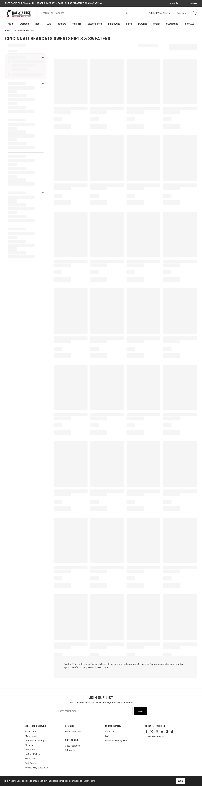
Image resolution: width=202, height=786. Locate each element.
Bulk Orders (30, 763)
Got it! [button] (180, 781)
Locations (192, 3)
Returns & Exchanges (35, 740)
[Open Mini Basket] (195, 13)
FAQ (107, 736)
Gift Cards (70, 750)
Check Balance (72, 745)
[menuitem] (11, 24)
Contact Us (30, 749)
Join (140, 711)
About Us (109, 731)
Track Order (173, 3)
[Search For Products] (76, 13)
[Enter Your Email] (94, 711)
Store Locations (73, 731)
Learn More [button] (89, 781)
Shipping (29, 745)
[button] (158, 13)
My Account (31, 736)
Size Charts (30, 758)
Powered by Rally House (117, 740)
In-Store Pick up (32, 754)
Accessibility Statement (36, 767)
